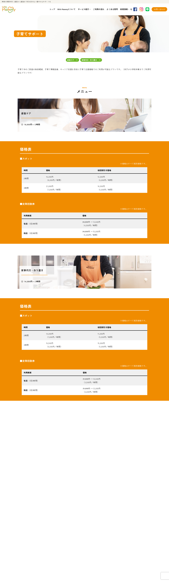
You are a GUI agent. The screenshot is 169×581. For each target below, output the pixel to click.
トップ (52, 9)
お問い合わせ (159, 9)
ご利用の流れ (98, 9)
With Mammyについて (66, 9)
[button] (131, 9)
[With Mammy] (9, 9)
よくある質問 (112, 9)
